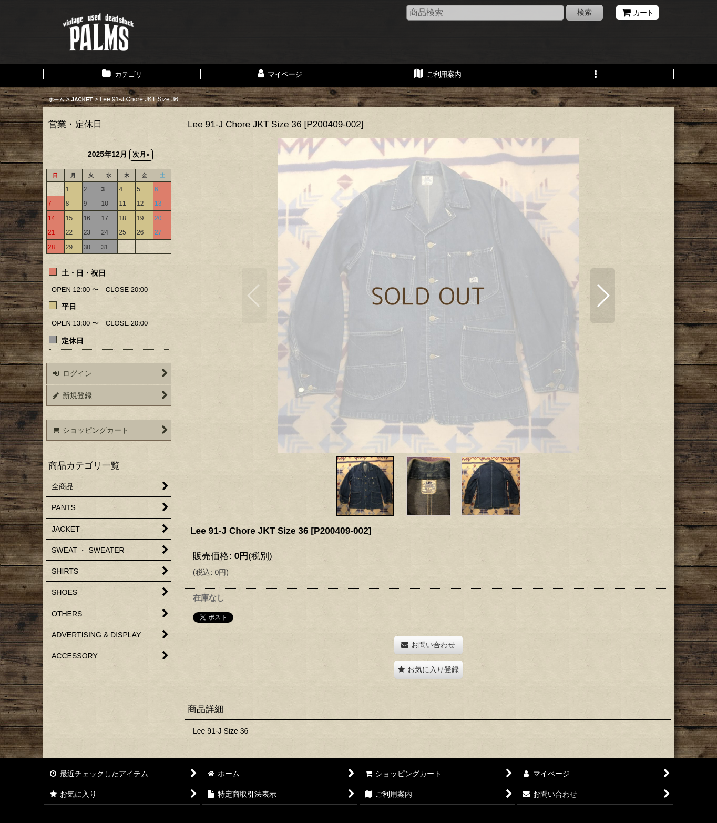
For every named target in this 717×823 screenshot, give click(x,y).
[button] (595, 75)
